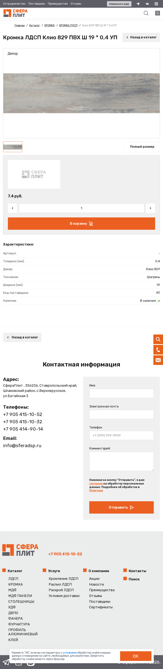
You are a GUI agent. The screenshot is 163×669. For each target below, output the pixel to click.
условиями (70, 652)
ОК (136, 656)
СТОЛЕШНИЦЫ (21, 602)
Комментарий (99, 448)
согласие (96, 483)
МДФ (12, 590)
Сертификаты (101, 607)
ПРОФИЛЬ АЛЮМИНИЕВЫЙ (23, 632)
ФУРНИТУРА (19, 624)
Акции (94, 579)
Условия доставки (64, 596)
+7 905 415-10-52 (23, 414)
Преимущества (58, 3)
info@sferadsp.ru (22, 445)
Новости (96, 585)
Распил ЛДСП (60, 585)
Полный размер (142, 146)
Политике (96, 490)
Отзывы (76, 3)
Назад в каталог (141, 37)
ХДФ (12, 607)
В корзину (81, 223)
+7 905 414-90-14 (23, 429)
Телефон (95, 427)
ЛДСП (13, 579)
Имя (92, 385)
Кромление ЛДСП (63, 579)
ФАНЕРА (15, 619)
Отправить (121, 507)
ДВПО (13, 613)
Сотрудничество (14, 3)
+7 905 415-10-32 (22, 421)
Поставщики (36, 3)
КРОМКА (15, 585)
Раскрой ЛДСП (61, 590)
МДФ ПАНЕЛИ (20, 596)
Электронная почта (104, 406)
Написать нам (118, 4)
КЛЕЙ (13, 640)
